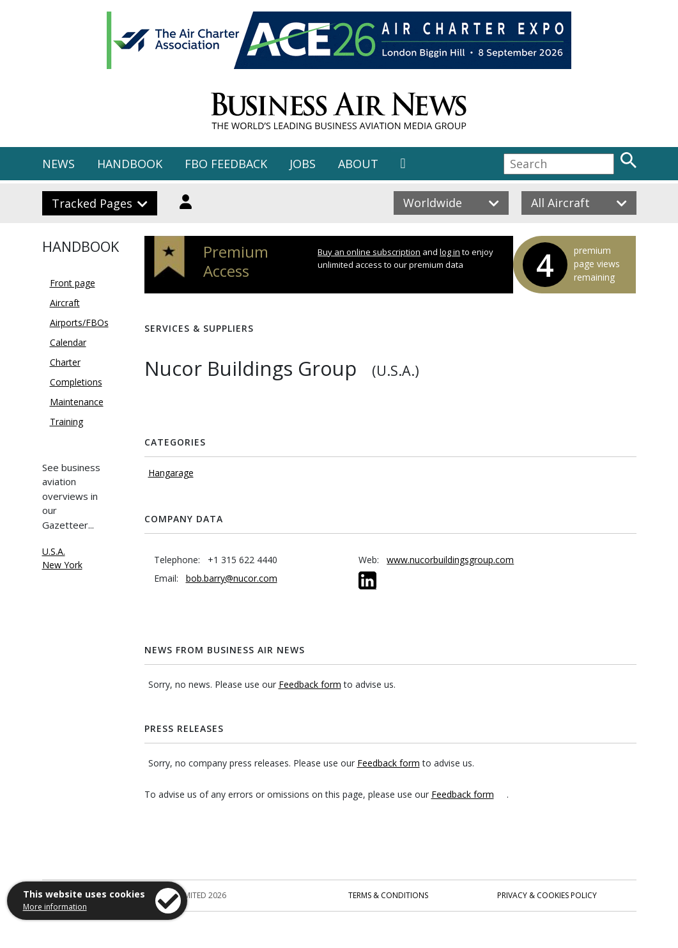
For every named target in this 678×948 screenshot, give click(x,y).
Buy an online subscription (369, 252)
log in (450, 252)
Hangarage (171, 473)
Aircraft (65, 303)
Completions (76, 382)
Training (66, 422)
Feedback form (310, 684)
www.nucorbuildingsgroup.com (450, 560)
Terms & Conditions (388, 895)
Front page (72, 283)
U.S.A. (53, 551)
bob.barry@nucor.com (231, 578)
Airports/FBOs (79, 322)
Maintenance (77, 402)
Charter (65, 362)
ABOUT (358, 163)
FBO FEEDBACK (226, 163)
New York (62, 565)
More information (55, 906)
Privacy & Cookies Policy (547, 895)
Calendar (68, 342)
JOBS (302, 163)
